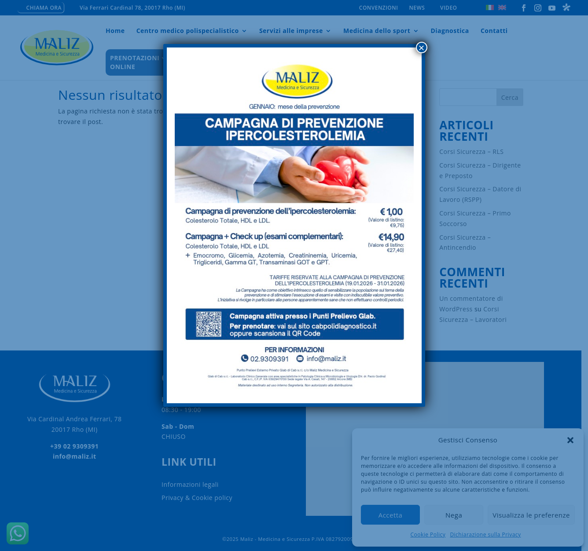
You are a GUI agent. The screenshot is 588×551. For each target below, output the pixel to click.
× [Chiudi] (421, 47)
